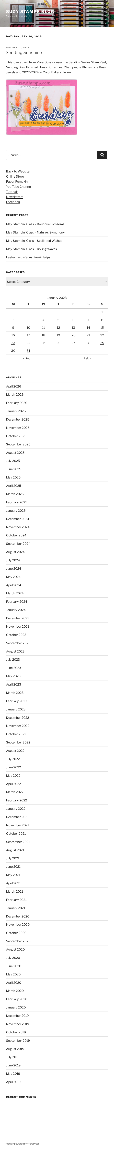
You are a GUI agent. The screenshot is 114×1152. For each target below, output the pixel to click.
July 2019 (12, 1057)
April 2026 (13, 386)
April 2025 (13, 485)
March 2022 (15, 792)
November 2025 (18, 428)
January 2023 (16, 709)
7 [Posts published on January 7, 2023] (88, 320)
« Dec (26, 358)
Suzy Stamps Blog (30, 11)
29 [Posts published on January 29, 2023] (102, 343)
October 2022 (16, 734)
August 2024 (15, 552)
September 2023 (18, 643)
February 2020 (16, 999)
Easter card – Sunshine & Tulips (28, 257)
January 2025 (16, 510)
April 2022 (13, 784)
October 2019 (16, 1032)
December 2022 (17, 717)
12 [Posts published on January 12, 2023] (58, 327)
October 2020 (16, 933)
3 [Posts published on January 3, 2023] (28, 320)
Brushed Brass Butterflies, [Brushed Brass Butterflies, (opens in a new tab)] (44, 67)
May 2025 (13, 477)
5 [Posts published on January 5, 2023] (58, 320)
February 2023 (16, 701)
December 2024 (17, 519)
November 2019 (17, 1024)
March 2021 (14, 891)
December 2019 (17, 1015)
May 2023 (13, 676)
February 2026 (16, 403)
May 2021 (13, 875)
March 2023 (15, 693)
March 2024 (15, 593)
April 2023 (13, 684)
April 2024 (13, 585)
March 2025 (15, 494)
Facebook (13, 202)
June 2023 (13, 668)
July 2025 (13, 461)
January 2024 (16, 610)
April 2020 (13, 982)
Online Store (15, 176)
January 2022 (16, 808)
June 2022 (13, 767)
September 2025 (18, 444)
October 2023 (16, 635)
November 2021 (17, 825)
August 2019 (15, 1049)
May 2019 (13, 1073)
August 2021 (15, 850)
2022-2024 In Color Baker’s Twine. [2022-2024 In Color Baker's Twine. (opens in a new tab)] (46, 72)
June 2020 (13, 966)
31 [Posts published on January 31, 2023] (28, 350)
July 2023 (13, 659)
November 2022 (17, 726)
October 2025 (16, 436)
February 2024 (16, 601)
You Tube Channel (18, 186)
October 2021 (16, 833)
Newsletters (14, 197)
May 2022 (13, 775)
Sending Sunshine (24, 52)
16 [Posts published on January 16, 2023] (13, 335)
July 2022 (13, 759)
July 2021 (12, 858)
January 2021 (15, 908)
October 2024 (16, 535)
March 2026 (15, 394)
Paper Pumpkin (17, 181)
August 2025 (15, 452)
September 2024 (18, 543)
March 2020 (15, 991)
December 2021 (17, 817)
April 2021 (13, 883)
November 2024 (18, 527)
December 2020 (17, 916)
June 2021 (13, 866)
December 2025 (17, 419)
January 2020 (16, 1007)
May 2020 (13, 974)
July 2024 (13, 560)
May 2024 (13, 577)
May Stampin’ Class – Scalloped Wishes (34, 240)
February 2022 (16, 800)
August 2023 (15, 651)
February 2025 (16, 502)
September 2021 (18, 842)
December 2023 (17, 618)
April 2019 (13, 1082)
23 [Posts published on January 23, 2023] (13, 343)
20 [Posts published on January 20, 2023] (73, 335)
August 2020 (15, 949)
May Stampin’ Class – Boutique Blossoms (35, 224)
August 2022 (15, 750)
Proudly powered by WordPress (22, 1143)
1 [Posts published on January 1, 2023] (102, 312)
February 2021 (16, 900)
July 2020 (13, 958)
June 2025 (13, 469)
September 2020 (18, 941)
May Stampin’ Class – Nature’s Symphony (35, 232)
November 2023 (18, 626)
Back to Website (17, 171)
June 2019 (13, 1065)
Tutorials (12, 191)
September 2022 (18, 742)
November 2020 (18, 924)
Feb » (87, 358)
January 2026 (16, 411)
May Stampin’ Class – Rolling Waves (31, 249)
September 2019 (18, 1040)
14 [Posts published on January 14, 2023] (88, 327)
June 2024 (13, 568)
